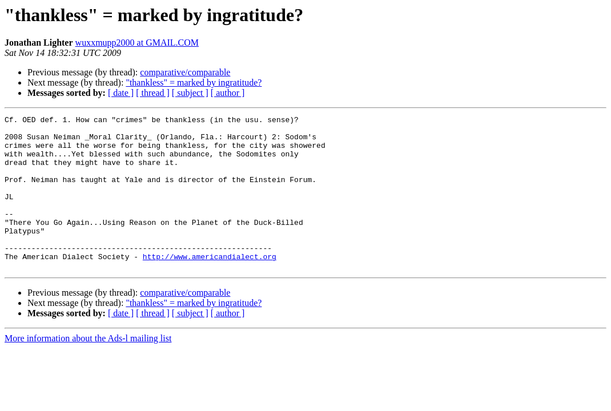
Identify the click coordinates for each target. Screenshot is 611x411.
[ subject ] (190, 93)
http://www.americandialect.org (209, 285)
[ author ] (228, 93)
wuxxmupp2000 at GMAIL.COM (137, 42)
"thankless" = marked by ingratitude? (194, 82)
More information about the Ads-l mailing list (88, 369)
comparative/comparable (185, 72)
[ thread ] (153, 93)
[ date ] (121, 93)
